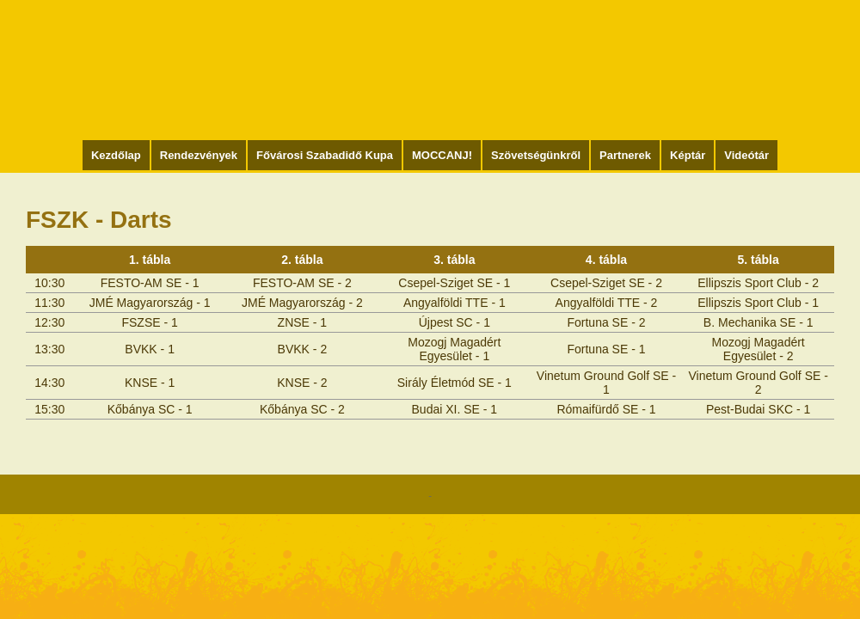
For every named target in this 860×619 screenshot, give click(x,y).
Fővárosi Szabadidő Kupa (324, 155)
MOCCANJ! (442, 155)
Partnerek (625, 155)
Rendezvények (198, 155)
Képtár (687, 155)
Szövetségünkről (535, 155)
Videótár (746, 155)
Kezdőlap (116, 155)
